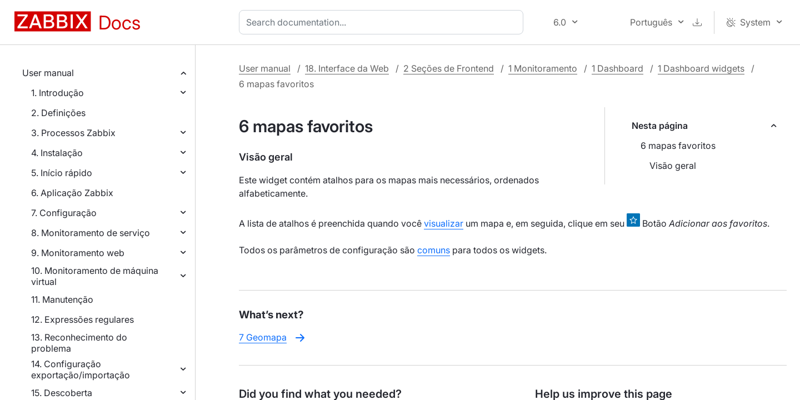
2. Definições (58, 112)
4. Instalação (57, 152)
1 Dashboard (617, 68)
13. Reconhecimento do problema (79, 343)
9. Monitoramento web (77, 252)
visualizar (443, 223)
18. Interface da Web (347, 68)
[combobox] (383, 22)
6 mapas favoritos (678, 145)
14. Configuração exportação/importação (80, 369)
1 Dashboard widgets (701, 68)
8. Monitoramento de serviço (90, 232)
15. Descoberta (61, 392)
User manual (48, 72)
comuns (433, 250)
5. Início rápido (61, 172)
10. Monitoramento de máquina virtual (94, 276)
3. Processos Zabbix (73, 132)
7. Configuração (64, 212)
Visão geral (672, 165)
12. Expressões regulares (82, 319)
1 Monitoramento (542, 68)
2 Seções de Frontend (448, 68)
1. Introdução (57, 92)
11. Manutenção (62, 299)
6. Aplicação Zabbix (72, 192)
